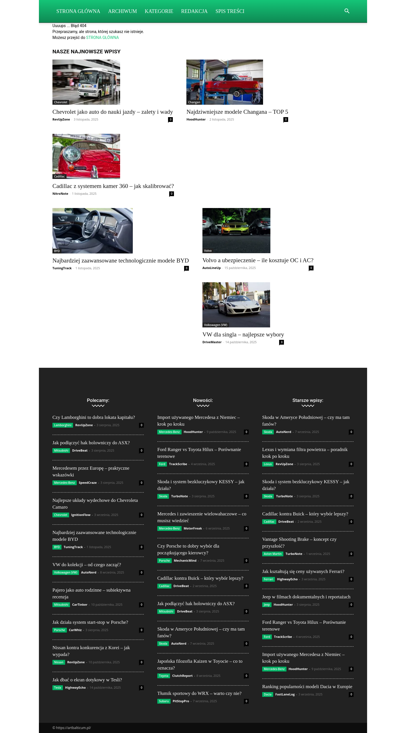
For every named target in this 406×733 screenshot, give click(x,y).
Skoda (163, 496)
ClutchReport (182, 675)
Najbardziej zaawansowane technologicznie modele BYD (120, 260)
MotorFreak (193, 528)
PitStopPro (181, 701)
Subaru (164, 701)
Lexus (268, 464)
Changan (194, 102)
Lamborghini (62, 425)
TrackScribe (178, 464)
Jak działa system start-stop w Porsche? (90, 622)
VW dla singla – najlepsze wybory (243, 334)
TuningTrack (62, 268)
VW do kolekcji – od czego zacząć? (86, 564)
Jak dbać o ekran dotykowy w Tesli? (87, 679)
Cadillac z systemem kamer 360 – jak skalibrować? (113, 186)
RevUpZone (61, 119)
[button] (347, 11)
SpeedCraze (88, 482)
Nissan (58, 662)
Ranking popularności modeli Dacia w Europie (307, 686)
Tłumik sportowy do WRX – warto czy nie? (199, 693)
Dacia (268, 694)
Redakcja (194, 11)
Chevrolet (60, 102)
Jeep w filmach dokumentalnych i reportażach (306, 596)
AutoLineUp (211, 268)
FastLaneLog (285, 694)
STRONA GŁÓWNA (102, 37)
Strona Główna (78, 11)
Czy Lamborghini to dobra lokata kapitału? (93, 417)
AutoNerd (88, 572)
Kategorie (159, 11)
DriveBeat (80, 450)
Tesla (57, 688)
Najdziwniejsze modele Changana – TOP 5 (237, 111)
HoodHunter (196, 119)
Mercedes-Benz (64, 483)
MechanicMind (185, 560)
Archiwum (122, 11)
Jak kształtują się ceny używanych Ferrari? (303, 571)
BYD (57, 251)
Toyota (163, 676)
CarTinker (79, 604)
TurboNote (179, 496)
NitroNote (60, 193)
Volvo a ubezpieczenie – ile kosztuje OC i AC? (258, 260)
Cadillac (59, 176)
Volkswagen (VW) (215, 325)
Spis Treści (230, 11)
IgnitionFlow (81, 515)
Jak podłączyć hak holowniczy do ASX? (91, 442)
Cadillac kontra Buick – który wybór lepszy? (200, 578)
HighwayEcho (75, 687)
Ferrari (268, 579)
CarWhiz (75, 630)
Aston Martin (273, 554)
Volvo (208, 251)
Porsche (59, 630)
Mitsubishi (61, 450)
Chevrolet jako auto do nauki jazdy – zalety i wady (112, 111)
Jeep (267, 605)
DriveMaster (212, 342)
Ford (162, 464)
